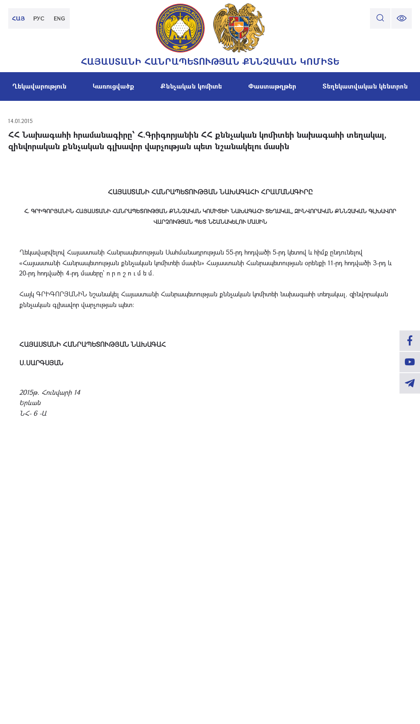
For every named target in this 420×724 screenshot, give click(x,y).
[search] (380, 18)
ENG (59, 18)
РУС (39, 18)
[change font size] (401, 18)
